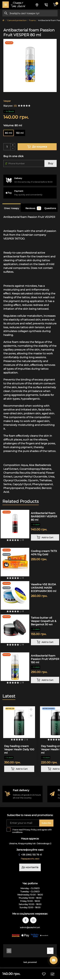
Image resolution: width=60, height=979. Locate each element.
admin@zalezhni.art (30, 927)
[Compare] (31, 715)
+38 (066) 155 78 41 (31, 854)
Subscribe (46, 823)
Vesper (7, 101)
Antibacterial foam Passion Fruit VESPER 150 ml (45, 659)
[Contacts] (46, 4)
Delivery (18, 178)
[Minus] (12, 148)
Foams (32, 20)
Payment (18, 191)
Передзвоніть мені (30, 858)
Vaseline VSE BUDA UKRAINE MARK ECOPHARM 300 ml (43, 588)
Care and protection (17, 20)
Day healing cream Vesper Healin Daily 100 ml (19, 749)
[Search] (5, 13)
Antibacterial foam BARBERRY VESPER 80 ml (44, 516)
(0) (15, 106)
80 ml (8, 132)
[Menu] (5, 4)
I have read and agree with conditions (32, 830)
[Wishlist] (31, 709)
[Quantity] (6, 146)
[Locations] (36, 4)
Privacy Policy (30, 829)
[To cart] (45, 537)
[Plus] (12, 145)
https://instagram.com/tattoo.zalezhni (33, 920)
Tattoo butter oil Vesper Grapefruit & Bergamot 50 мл (43, 621)
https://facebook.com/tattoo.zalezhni (25, 920)
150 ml (20, 132)
